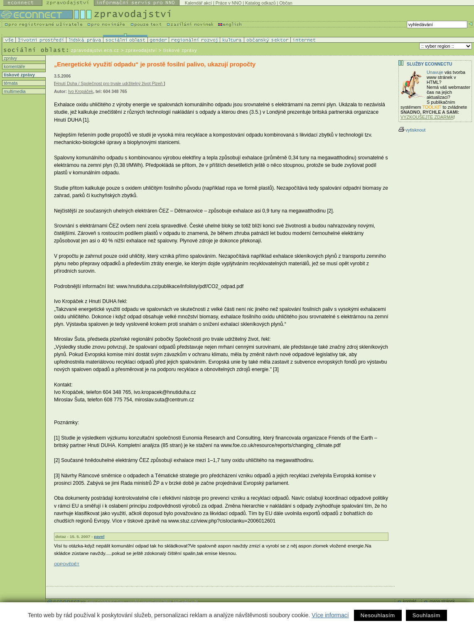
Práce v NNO (229, 2)
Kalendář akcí (198, 2)
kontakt (409, 601)
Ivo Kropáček (80, 91)
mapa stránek (442, 601)
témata (9, 83)
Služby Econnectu (429, 64)
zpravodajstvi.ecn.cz (95, 50)
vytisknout (411, 129)
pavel (99, 536)
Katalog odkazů (260, 2)
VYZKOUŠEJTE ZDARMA (427, 117)
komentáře (13, 66)
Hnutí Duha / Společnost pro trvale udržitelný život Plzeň (109, 83)
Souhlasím (426, 615)
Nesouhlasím (378, 615)
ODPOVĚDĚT (66, 564)
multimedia (14, 91)
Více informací (330, 615)
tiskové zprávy (18, 74)
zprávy (9, 58)
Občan (285, 2)
